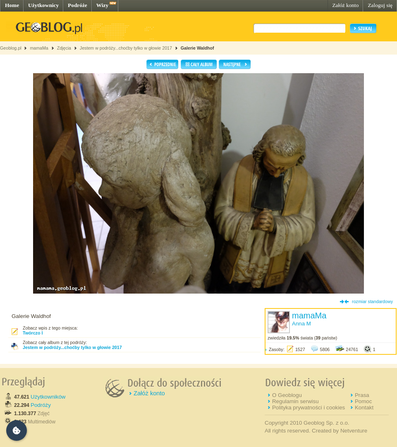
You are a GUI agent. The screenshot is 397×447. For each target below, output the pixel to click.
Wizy (102, 5)
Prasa (362, 395)
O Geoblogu (287, 395)
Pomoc (363, 401)
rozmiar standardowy (372, 301)
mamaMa (39, 47)
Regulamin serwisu (295, 401)
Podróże (77, 5)
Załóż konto (345, 5)
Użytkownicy (43, 5)
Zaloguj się (380, 5)
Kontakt (364, 407)
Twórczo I (33, 332)
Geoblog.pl (11, 47)
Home (12, 5)
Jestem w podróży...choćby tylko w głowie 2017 (126, 47)
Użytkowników (48, 397)
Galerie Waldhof (197, 47)
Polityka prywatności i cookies (308, 407)
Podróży (41, 405)
